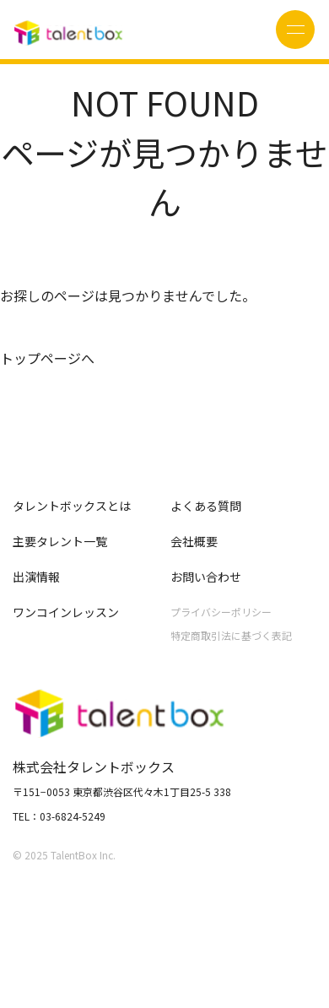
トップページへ (47, 358)
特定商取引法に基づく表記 (231, 635)
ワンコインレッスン (66, 612)
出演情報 (36, 576)
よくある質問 (205, 505)
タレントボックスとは (72, 505)
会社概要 (194, 541)
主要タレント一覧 (60, 541)
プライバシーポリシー (221, 611)
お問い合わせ (205, 576)
